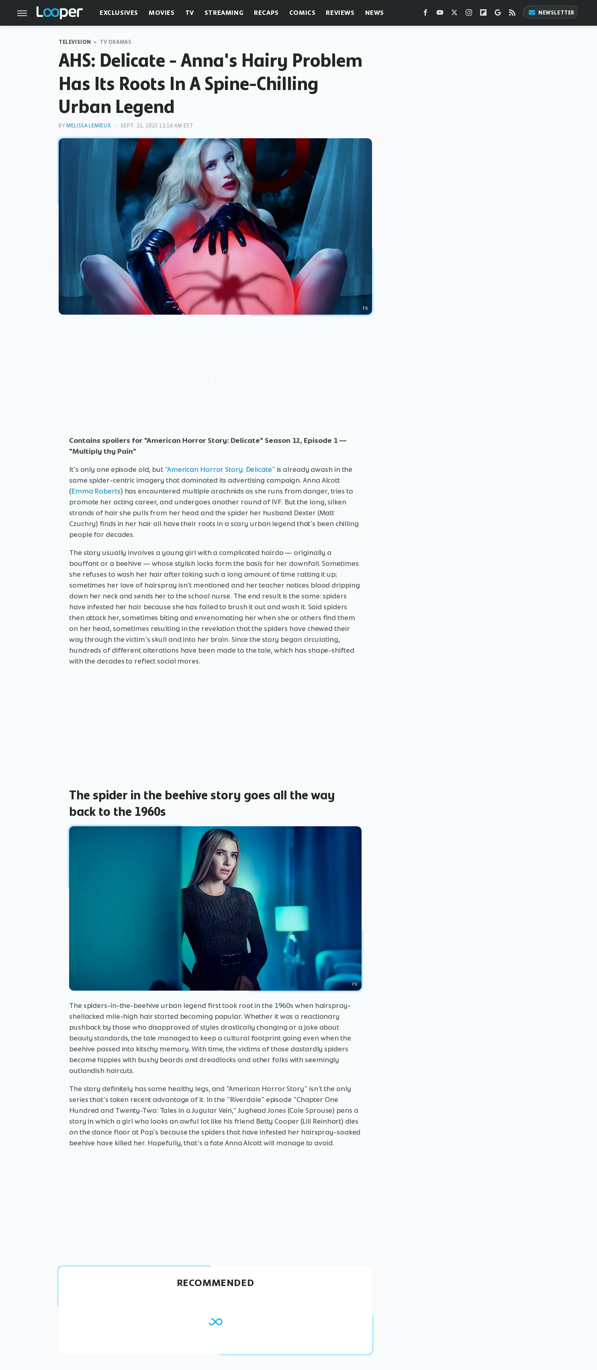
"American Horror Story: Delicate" (220, 469)
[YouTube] (440, 14)
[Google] (498, 14)
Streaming (223, 12)
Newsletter (551, 12)
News (374, 12)
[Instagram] (469, 14)
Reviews (340, 12)
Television (75, 42)
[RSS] (512, 14)
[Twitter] (454, 14)
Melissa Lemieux (88, 125)
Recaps (266, 12)
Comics (302, 12)
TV (189, 12)
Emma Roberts (96, 491)
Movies (162, 12)
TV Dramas (115, 42)
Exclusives (119, 12)
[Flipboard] (483, 14)
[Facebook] (425, 14)
